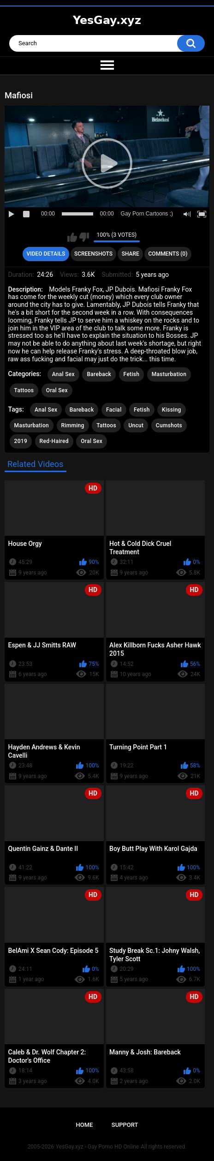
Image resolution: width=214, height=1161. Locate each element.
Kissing (171, 410)
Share (130, 254)
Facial (114, 410)
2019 (20, 441)
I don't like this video (84, 237)
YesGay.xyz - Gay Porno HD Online (97, 1146)
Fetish (132, 374)
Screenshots (93, 254)
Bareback (99, 374)
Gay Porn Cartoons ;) (147, 213)
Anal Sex (63, 374)
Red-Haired (54, 441)
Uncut (135, 425)
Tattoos (24, 390)
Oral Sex (57, 390)
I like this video (72, 237)
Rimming (72, 425)
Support (125, 1124)
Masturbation (169, 374)
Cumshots (169, 425)
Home (84, 1124)
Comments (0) (168, 254)
